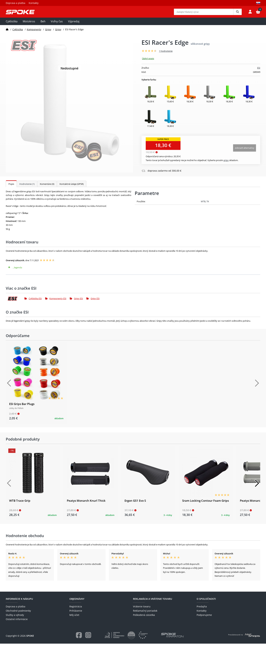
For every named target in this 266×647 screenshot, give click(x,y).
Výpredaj (73, 25)
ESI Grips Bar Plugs (21, 407)
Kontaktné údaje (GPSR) (72, 187)
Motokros (29, 25)
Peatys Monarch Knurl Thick (86, 504)
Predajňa (202, 609)
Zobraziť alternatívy (244, 151)
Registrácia (75, 609)
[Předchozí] (9, 387)
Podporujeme (204, 618)
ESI (258, 71)
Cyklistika (11, 25)
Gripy (48, 32)
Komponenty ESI (55, 302)
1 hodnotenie (166, 54)
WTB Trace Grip (19, 504)
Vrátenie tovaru (141, 609)
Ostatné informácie (17, 622)
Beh (43, 25)
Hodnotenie (27, 187)
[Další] (257, 387)
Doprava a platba (15, 3)
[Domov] (7, 32)
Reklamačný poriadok (145, 614)
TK (207, 204)
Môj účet (74, 618)
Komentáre (47, 187)
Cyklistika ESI (33, 302)
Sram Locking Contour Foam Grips (205, 504)
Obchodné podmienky (18, 614)
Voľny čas (57, 25)
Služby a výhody (15, 618)
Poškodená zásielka (144, 618)
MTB (203, 204)
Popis (11, 187)
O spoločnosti (206, 602)
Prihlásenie (75, 614)
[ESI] (15, 302)
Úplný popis (148, 61)
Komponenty (34, 32)
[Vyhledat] (237, 13)
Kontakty (34, 3)
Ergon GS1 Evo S (135, 504)
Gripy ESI (76, 302)
